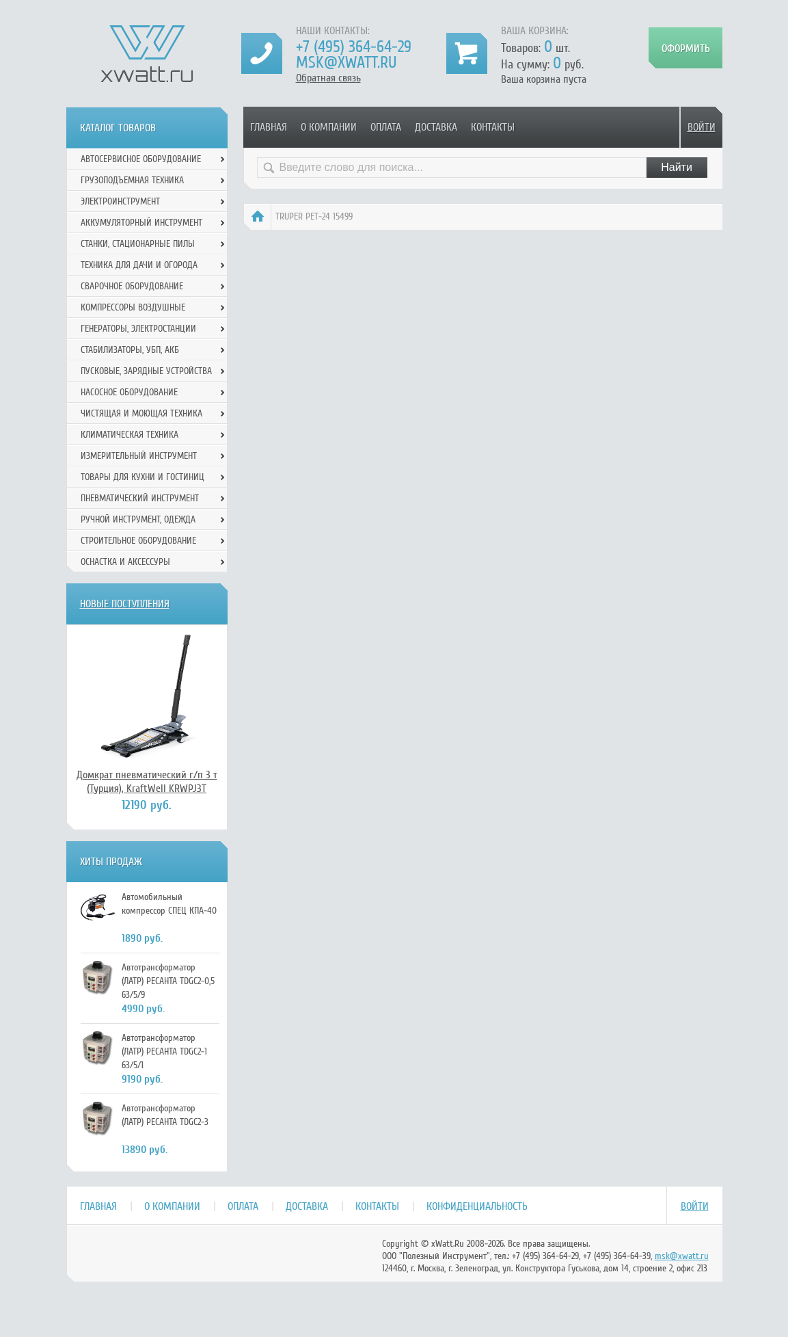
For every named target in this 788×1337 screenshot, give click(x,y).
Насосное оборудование (129, 392)
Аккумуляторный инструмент (141, 222)
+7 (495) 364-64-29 (353, 47)
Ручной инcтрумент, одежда (138, 519)
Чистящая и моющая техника (141, 413)
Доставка (436, 127)
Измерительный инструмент (139, 456)
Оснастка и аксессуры (125, 562)
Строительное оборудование (138, 540)
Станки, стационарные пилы (138, 244)
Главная (268, 127)
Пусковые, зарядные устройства (146, 371)
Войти (702, 127)
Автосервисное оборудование (141, 159)
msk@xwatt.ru (346, 62)
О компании (329, 127)
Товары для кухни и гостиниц (142, 477)
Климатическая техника (129, 434)
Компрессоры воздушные (133, 307)
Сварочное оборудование (132, 286)
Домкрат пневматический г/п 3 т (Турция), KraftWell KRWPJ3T (147, 781)
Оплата (385, 127)
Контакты (493, 127)
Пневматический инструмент (140, 498)
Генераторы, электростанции (138, 328)
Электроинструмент (120, 201)
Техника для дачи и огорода (139, 265)
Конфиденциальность (477, 1206)
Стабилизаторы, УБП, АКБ (130, 350)
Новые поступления (124, 604)
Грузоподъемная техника (132, 180)
